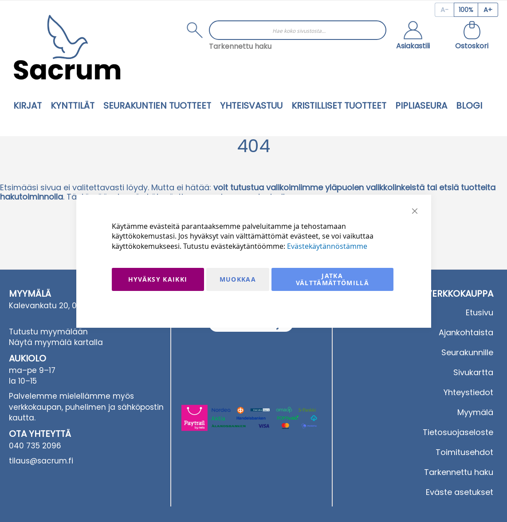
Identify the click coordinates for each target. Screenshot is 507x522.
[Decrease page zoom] (444, 10)
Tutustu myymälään (48, 331)
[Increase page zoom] (488, 10)
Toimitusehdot (464, 452)
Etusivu (479, 312)
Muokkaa (238, 279)
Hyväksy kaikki (158, 279)
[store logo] (67, 47)
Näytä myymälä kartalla (56, 342)
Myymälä (475, 412)
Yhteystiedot (468, 392)
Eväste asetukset (459, 492)
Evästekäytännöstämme (327, 246)
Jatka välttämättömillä (332, 279)
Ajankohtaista (466, 332)
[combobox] (297, 30)
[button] (413, 36)
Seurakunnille (467, 352)
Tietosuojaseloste (458, 432)
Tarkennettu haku (240, 46)
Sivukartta (473, 372)
